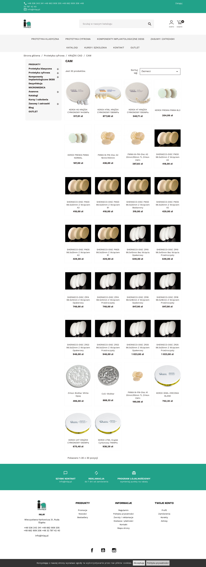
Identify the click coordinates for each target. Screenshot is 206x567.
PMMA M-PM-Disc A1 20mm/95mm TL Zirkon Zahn (137, 395)
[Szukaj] (116, 23)
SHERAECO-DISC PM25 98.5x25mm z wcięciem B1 (108, 252)
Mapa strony (123, 528)
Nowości (83, 514)
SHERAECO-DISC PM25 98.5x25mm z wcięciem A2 (167, 205)
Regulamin (123, 510)
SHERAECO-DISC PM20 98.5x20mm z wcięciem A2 (167, 157)
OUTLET (135, 47)
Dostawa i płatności (123, 521)
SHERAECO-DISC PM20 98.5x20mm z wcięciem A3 (78, 205)
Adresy (164, 521)
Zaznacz (160, 71)
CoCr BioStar (108, 394)
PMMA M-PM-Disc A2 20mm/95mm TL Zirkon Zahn (137, 157)
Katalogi (72, 47)
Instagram (114, 550)
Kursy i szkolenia (95, 47)
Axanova (33, 91)
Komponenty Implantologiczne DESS (120, 39)
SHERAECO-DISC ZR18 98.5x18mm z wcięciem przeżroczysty (167, 300)
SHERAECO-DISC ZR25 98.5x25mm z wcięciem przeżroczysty (167, 348)
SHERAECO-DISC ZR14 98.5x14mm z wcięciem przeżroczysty (108, 300)
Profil (164, 510)
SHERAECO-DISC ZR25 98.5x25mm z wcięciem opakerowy (137, 348)
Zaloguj (178, 3)
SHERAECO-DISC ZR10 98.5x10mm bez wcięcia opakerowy (137, 252)
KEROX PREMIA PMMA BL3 (167, 110)
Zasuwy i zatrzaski (163, 39)
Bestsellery (82, 517)
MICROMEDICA (37, 87)
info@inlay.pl (42, 535)
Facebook (92, 550)
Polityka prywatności (158, 563)
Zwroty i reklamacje (123, 517)
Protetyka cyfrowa (78, 39)
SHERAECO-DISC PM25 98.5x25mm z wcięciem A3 (78, 252)
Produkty (35, 64)
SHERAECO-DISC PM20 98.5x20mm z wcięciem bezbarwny (138, 205)
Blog (31, 107)
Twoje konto (164, 502)
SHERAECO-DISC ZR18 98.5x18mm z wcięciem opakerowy (137, 300)
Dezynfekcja (35, 83)
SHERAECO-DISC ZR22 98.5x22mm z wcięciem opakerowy (78, 348)
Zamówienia (164, 514)
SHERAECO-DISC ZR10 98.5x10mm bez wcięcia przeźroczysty (167, 252)
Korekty (164, 517)
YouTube (103, 550)
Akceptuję (139, 563)
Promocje (82, 510)
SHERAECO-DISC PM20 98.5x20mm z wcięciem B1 (108, 205)
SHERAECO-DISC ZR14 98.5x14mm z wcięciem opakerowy (78, 300)
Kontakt (118, 47)
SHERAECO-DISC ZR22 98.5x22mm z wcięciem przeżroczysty (108, 348)
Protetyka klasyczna (45, 39)
